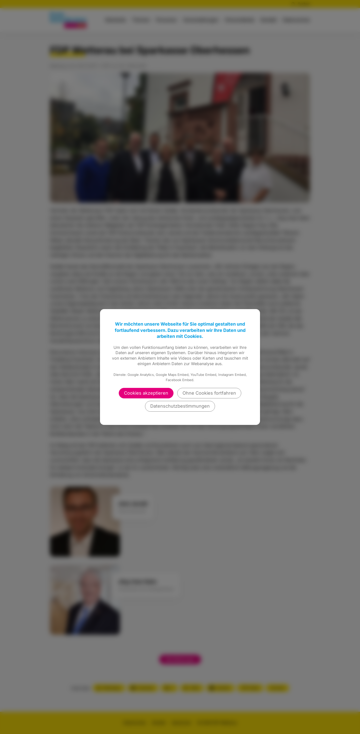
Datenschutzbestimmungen (180, 406)
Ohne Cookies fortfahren (209, 393)
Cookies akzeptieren (146, 393)
